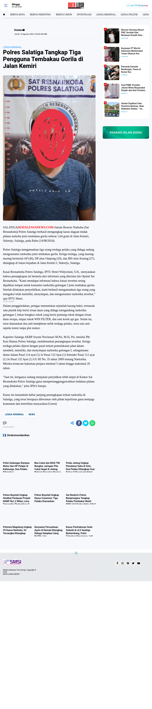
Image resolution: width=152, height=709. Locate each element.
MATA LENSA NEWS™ (11, 574)
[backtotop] (76, 553)
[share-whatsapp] (92, 423)
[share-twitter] (86, 423)
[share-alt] (72, 423)
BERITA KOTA (17, 14)
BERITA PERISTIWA (40, 14)
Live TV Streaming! (139, 5)
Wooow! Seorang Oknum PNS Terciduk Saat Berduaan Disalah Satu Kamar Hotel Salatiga (132, 33)
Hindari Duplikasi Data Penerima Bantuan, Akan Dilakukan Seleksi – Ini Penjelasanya (132, 106)
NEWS (31, 414)
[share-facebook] (79, 423)
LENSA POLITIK (129, 14)
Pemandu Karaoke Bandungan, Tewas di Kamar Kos (131, 69)
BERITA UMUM (64, 14)
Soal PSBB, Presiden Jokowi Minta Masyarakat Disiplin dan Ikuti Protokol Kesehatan (133, 88)
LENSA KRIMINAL (106, 14)
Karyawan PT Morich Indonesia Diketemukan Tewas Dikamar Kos (132, 51)
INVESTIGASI (84, 14)
